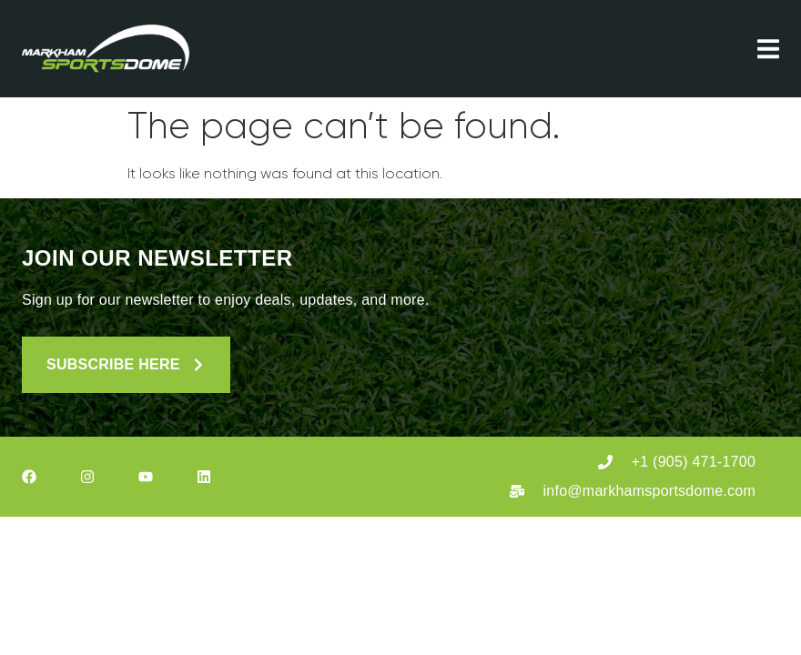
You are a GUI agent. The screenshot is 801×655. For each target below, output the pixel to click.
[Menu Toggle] (768, 49)
